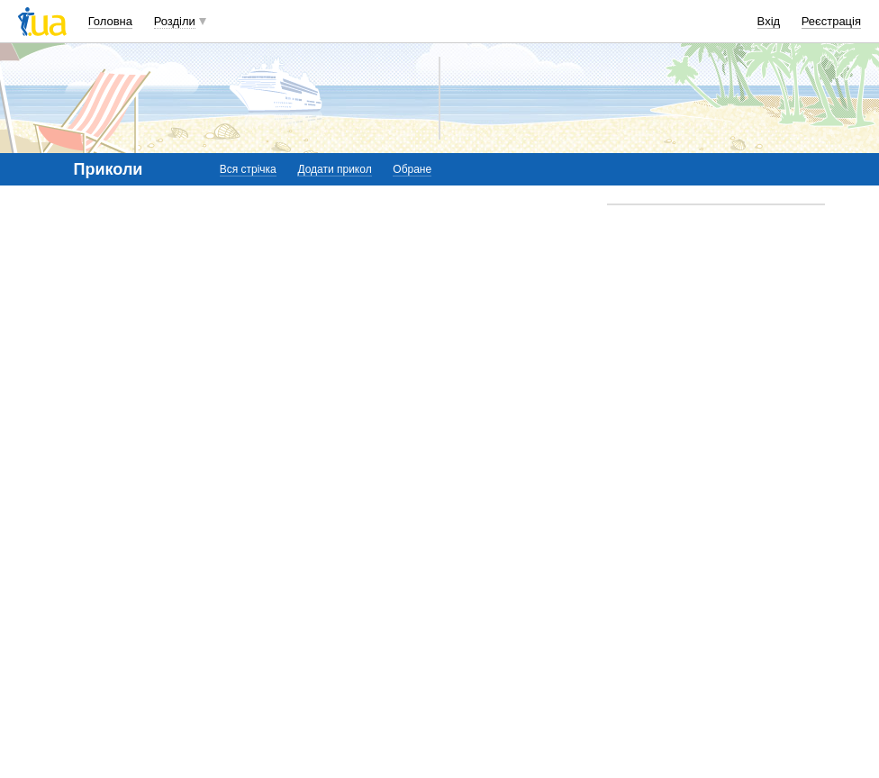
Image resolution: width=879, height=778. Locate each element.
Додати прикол (334, 169)
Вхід (769, 21)
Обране (412, 169)
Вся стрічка (248, 169)
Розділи (174, 21)
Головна (110, 21)
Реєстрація (831, 21)
